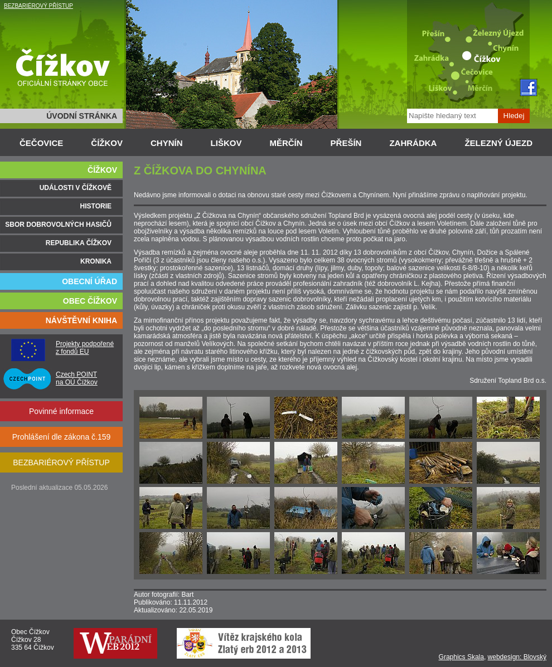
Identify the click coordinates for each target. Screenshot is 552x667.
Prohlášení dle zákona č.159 (61, 436)
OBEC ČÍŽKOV (90, 300)
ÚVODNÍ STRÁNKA (81, 115)
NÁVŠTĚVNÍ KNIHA (81, 320)
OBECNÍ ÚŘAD (89, 281)
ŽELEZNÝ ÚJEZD (498, 143)
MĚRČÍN (285, 143)
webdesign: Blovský (517, 657)
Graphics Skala (461, 657)
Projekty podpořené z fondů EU (85, 348)
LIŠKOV (226, 143)
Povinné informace (61, 411)
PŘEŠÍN (346, 143)
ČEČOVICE (41, 143)
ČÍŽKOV (107, 143)
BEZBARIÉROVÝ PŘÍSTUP (38, 6)
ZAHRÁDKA (413, 143)
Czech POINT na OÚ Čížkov (77, 378)
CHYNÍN (167, 143)
